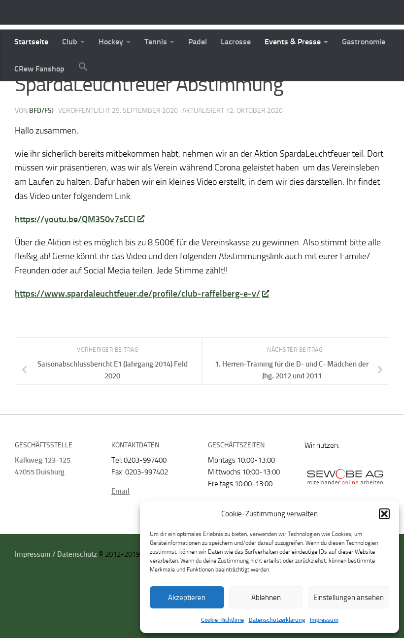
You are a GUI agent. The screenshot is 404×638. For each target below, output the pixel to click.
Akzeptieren (186, 597)
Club (69, 41)
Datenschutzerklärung (277, 619)
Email (120, 547)
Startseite (31, 41)
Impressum (324, 619)
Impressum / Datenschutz (56, 610)
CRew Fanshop (39, 68)
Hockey (111, 41)
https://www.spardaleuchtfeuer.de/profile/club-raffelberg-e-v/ (142, 350)
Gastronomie (363, 41)
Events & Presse (293, 41)
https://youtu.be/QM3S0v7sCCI (79, 275)
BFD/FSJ (41, 167)
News (25, 96)
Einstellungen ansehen (348, 597)
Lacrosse (236, 41)
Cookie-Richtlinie (222, 619)
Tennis (155, 41)
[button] (384, 514)
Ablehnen (266, 597)
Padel (197, 41)
